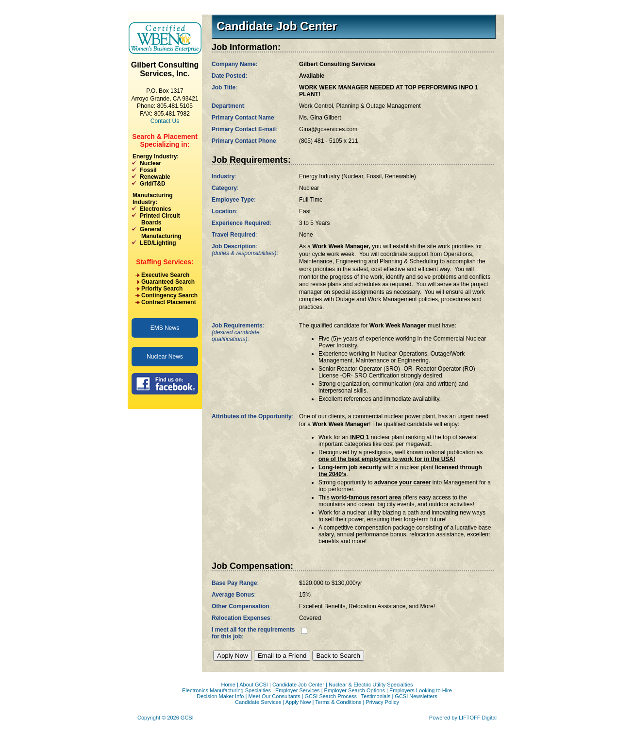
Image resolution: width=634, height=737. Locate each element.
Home (228, 684)
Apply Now (298, 702)
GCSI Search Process (330, 696)
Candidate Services (258, 702)
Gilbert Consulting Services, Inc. (165, 69)
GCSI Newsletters (416, 696)
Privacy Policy (382, 702)
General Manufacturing (157, 233)
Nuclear (150, 163)
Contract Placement (168, 302)
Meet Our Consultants (274, 696)
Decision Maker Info (220, 696)
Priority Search (162, 288)
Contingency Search (169, 295)
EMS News (164, 328)
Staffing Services (163, 262)
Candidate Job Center (298, 684)
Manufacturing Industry (153, 199)
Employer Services (297, 690)
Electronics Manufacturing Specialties (226, 690)
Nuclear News (165, 356)
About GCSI (253, 684)
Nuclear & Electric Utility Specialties (371, 684)
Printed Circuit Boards (156, 219)
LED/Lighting (158, 243)
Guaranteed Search (168, 281)
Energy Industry (155, 156)
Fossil (148, 170)
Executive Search (165, 275)
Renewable (155, 176)
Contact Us (164, 121)
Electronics (155, 209)
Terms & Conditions (338, 702)
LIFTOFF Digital (478, 717)
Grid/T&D (153, 183)
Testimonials (376, 696)
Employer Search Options (354, 690)
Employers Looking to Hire (420, 690)
